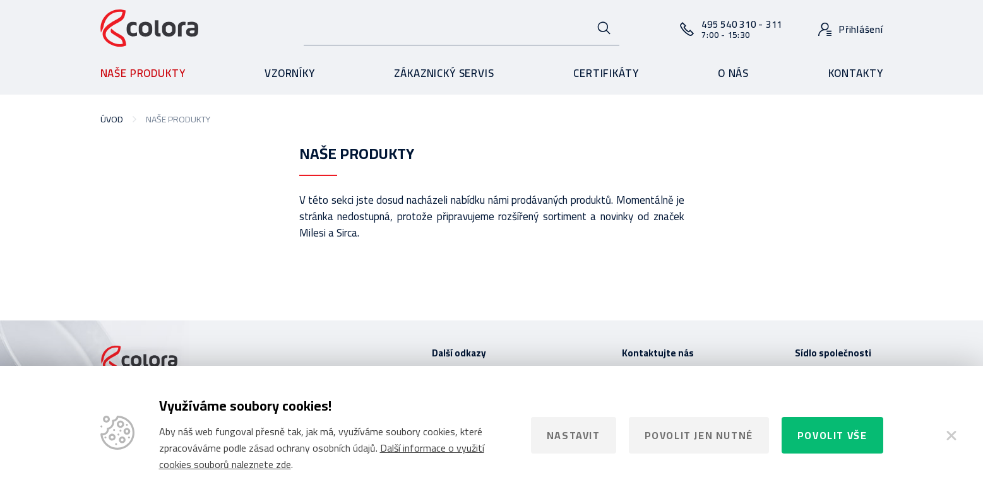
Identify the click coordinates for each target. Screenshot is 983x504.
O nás (733, 73)
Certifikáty (605, 73)
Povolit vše (832, 435)
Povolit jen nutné (699, 435)
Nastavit (573, 435)
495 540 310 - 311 (741, 28)
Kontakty (855, 73)
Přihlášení (861, 29)
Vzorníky (290, 73)
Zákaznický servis (444, 73)
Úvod (111, 119)
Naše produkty (143, 73)
